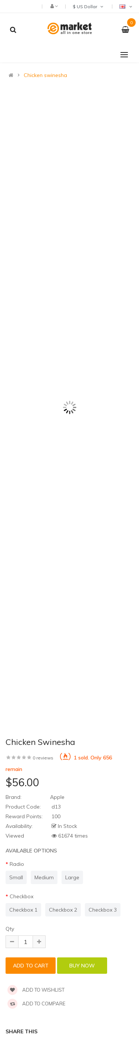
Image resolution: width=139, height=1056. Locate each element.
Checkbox (21, 896)
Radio (17, 864)
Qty (10, 928)
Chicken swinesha (45, 75)
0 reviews (43, 758)
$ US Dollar (89, 6)
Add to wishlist (35, 990)
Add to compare (36, 1004)
